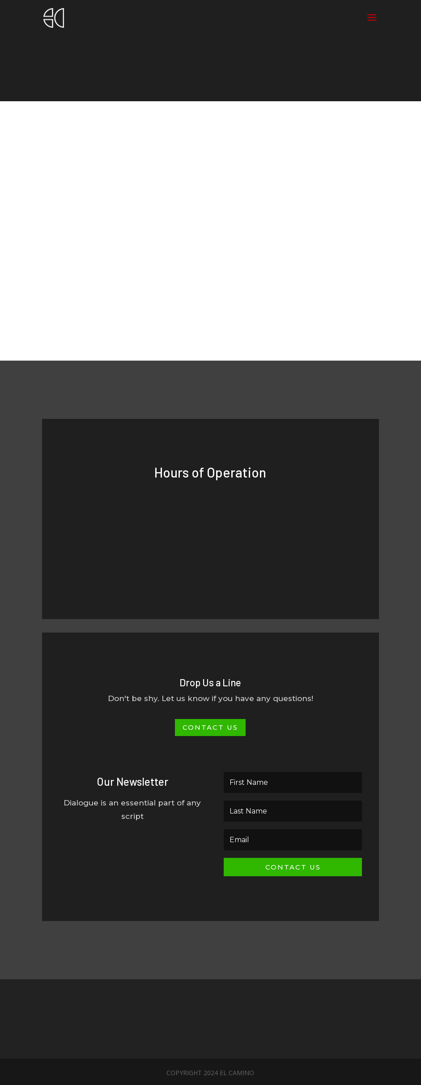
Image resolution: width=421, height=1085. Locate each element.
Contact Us (210, 727)
